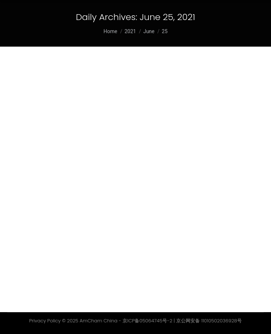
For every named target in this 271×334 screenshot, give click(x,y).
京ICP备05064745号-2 (148, 320)
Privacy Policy (45, 320)
